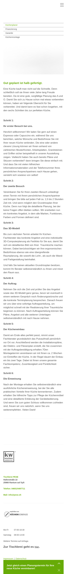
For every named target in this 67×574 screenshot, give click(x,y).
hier (37, 547)
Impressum (8, 558)
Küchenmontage (12, 37)
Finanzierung (11, 29)
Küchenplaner (11, 25)
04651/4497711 (18, 488)
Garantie (9, 33)
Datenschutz (21, 558)
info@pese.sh (14, 495)
